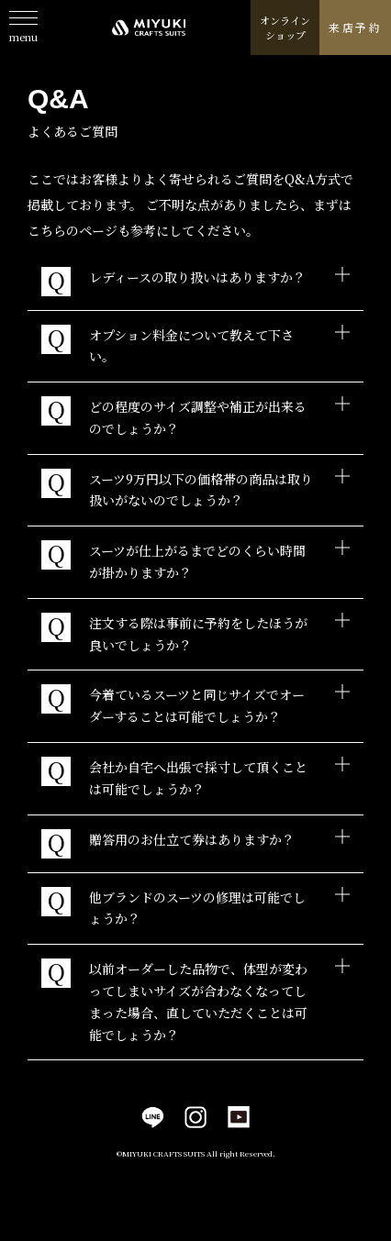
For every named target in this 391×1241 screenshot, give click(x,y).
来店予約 (355, 27)
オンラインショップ (285, 28)
